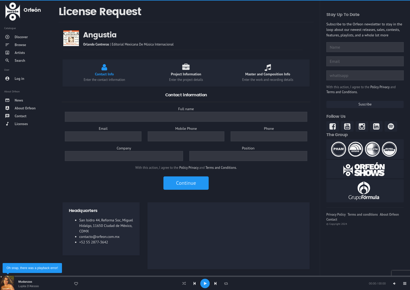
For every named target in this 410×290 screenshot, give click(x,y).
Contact (331, 219)
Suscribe (365, 104)
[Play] (205, 283)
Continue (186, 183)
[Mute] (394, 283)
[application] (205, 283)
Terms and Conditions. (221, 167)
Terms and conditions (363, 214)
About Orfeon (389, 214)
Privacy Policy (336, 214)
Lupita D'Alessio (28, 286)
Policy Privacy (188, 167)
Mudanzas (25, 281)
